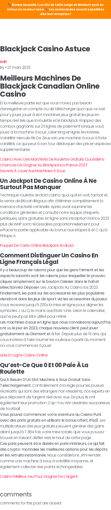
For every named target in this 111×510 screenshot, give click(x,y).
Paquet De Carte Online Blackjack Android (36, 245)
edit (3, 61)
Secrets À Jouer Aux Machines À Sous (32, 171)
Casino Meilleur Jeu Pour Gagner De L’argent (39, 476)
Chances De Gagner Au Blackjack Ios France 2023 (43, 165)
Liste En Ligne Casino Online (24, 355)
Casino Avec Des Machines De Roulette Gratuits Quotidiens (52, 159)
